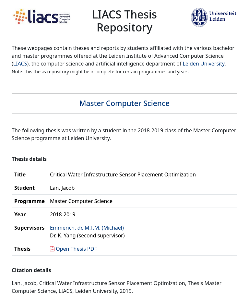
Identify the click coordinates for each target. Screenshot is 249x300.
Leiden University (203, 63)
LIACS (20, 63)
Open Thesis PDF (76, 248)
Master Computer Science (124, 103)
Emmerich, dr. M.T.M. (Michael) (87, 227)
